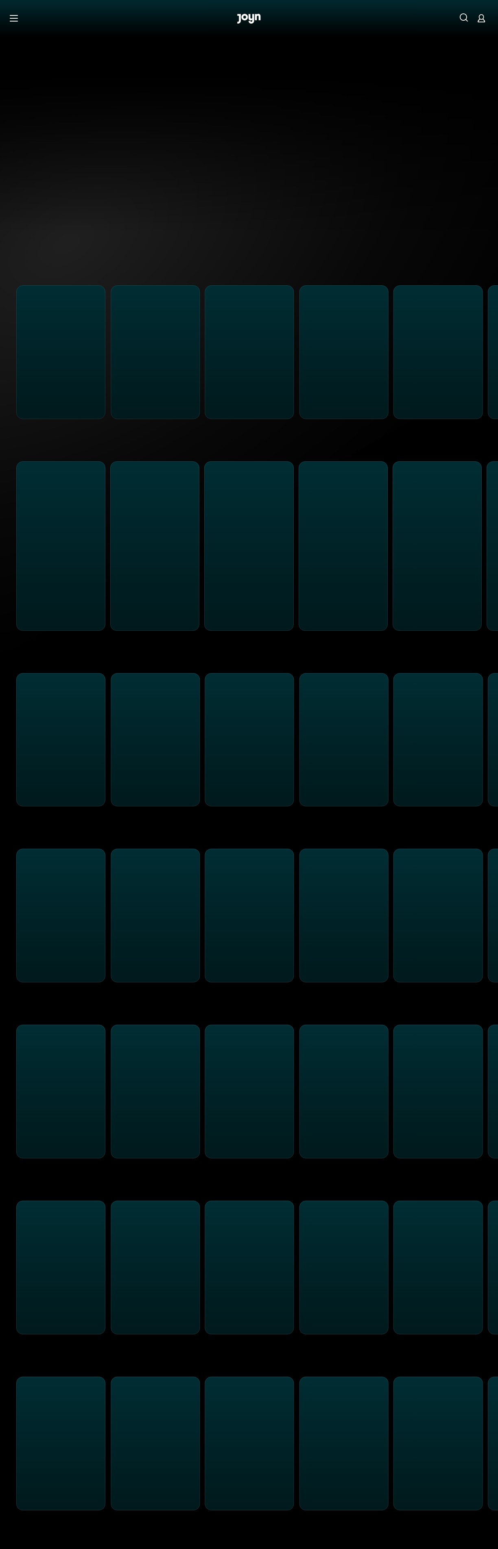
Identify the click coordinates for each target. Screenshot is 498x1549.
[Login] (481, 18)
